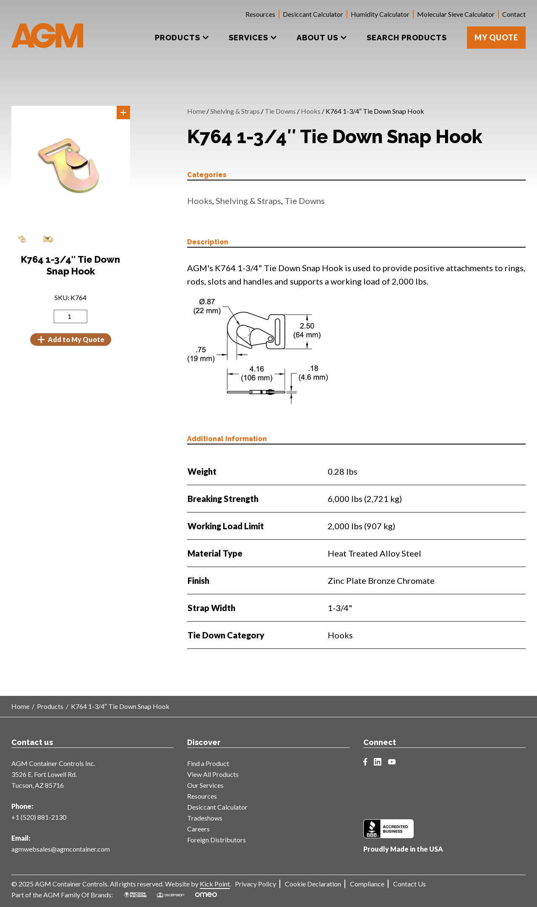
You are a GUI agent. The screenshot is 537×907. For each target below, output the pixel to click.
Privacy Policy (255, 884)
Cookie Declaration (313, 884)
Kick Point (215, 884)
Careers (198, 829)
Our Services (205, 785)
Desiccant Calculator (313, 14)
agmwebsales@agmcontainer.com (60, 849)
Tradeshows (204, 818)
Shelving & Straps (235, 111)
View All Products (213, 774)
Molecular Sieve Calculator (456, 14)
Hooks (311, 111)
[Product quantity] (70, 316)
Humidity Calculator (380, 14)
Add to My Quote (70, 339)
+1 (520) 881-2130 (38, 817)
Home (196, 111)
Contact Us (409, 884)
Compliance (367, 884)
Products (50, 706)
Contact (514, 14)
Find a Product (208, 763)
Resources (260, 14)
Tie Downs (280, 111)
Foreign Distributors (216, 840)
